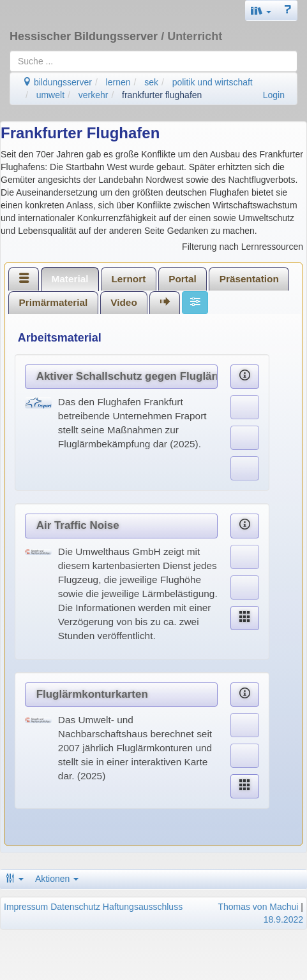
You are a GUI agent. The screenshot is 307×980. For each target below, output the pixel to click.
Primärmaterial (53, 302)
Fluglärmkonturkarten (92, 694)
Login (274, 95)
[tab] (23, 278)
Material (69, 278)
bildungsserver (57, 82)
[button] (261, 10)
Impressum (26, 907)
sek (151, 82)
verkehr (94, 95)
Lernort (128, 278)
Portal (182, 278)
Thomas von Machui (258, 907)
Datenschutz (75, 907)
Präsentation (249, 278)
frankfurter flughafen (162, 95)
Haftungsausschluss (143, 907)
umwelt (50, 95)
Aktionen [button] (57, 879)
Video (123, 302)
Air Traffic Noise (77, 525)
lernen (118, 82)
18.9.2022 (283, 919)
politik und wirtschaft (212, 82)
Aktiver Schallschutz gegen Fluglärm (127, 376)
